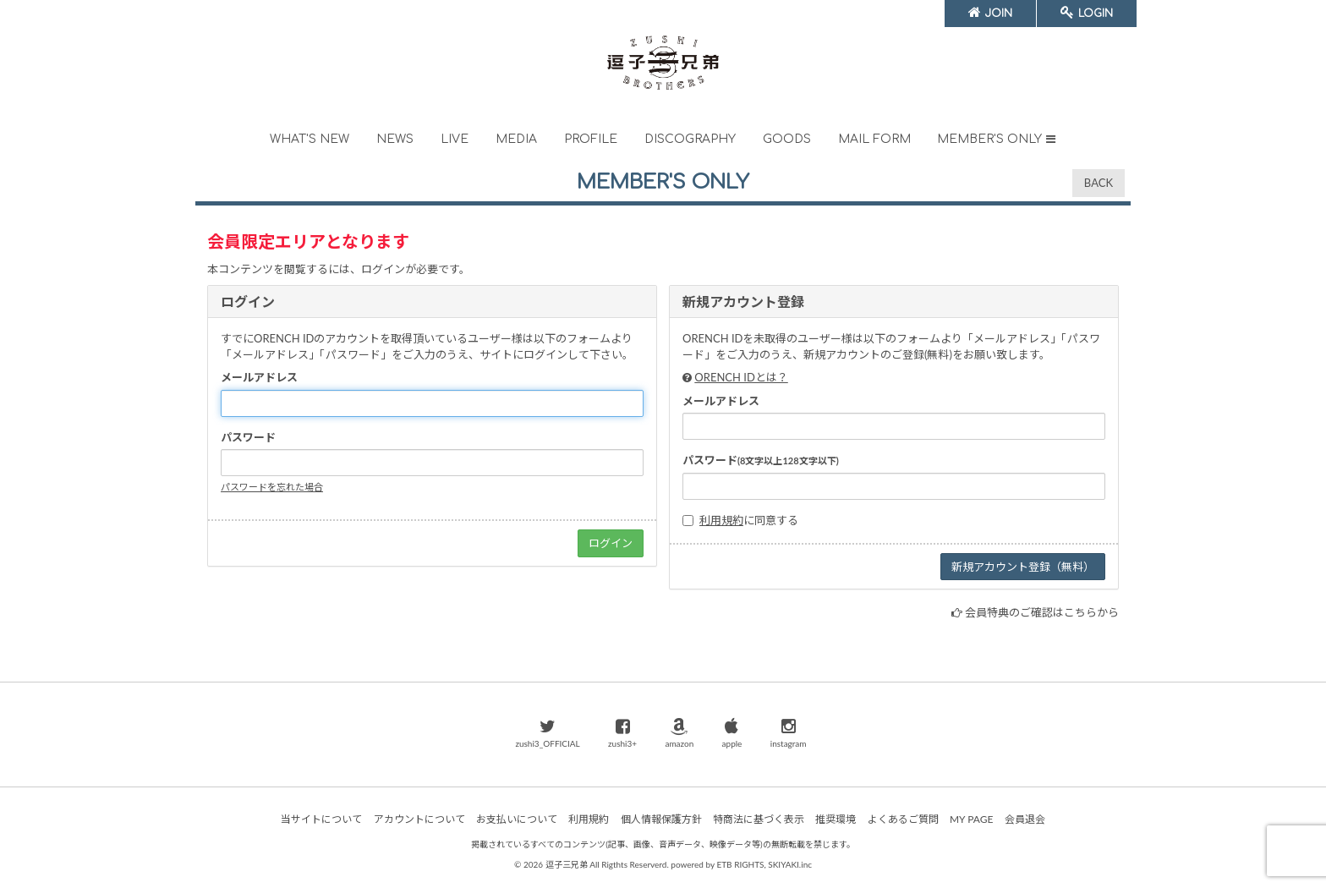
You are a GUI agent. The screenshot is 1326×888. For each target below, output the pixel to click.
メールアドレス (259, 377)
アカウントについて (419, 819)
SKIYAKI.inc (790, 864)
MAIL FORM (874, 139)
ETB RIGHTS (740, 864)
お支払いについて (516, 819)
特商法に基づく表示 (758, 819)
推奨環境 (835, 819)
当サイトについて (321, 819)
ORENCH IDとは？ (740, 377)
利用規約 (721, 520)
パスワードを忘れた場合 (272, 486)
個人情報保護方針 (661, 819)
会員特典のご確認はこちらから (1042, 612)
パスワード (248, 437)
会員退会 (1025, 819)
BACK (1098, 182)
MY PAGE (971, 819)
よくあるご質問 (903, 819)
